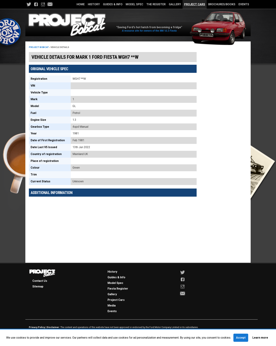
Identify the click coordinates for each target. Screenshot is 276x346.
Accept (241, 337)
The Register (156, 4)
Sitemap (37, 286)
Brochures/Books (221, 4)
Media (112, 305)
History (94, 4)
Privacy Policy (37, 327)
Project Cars (194, 4)
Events (244, 4)
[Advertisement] (113, 224)
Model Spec (134, 4)
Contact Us (39, 281)
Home (81, 4)
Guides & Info (113, 4)
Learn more (260, 337)
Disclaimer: (53, 327)
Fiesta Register (118, 288)
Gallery (175, 4)
